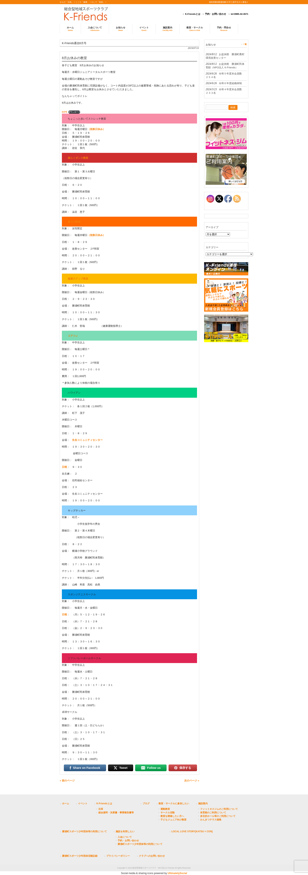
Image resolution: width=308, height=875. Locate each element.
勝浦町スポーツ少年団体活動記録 (79, 856)
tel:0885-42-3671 (239, 14)
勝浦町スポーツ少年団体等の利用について (84, 831)
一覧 (245, 44)
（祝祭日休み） (96, 129)
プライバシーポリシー (118, 856)
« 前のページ (67, 780)
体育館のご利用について (213, 812)
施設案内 (203, 803)
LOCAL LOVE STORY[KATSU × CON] (192, 831)
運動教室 (165, 809)
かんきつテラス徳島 (210, 819)
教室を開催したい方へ (172, 816)
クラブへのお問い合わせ (152, 856)
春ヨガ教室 (74, 221)
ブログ (146, 803)
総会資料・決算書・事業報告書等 (116, 812)
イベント (82, 803)
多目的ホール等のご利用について (218, 816)
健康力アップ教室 (78, 278)
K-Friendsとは (192, 14)
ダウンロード (74, 112)
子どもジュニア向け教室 (173, 819)
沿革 (100, 809)
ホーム (65, 803)
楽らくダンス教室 (78, 157)
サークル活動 (167, 812)
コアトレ (73, 335)
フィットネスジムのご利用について (219, 809)
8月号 (64, 112)
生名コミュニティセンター (87, 439)
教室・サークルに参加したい (174, 803)
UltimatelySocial (177, 873)
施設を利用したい (125, 831)
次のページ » (191, 780)
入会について (125, 837)
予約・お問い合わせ (215, 14)
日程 (64, 466)
